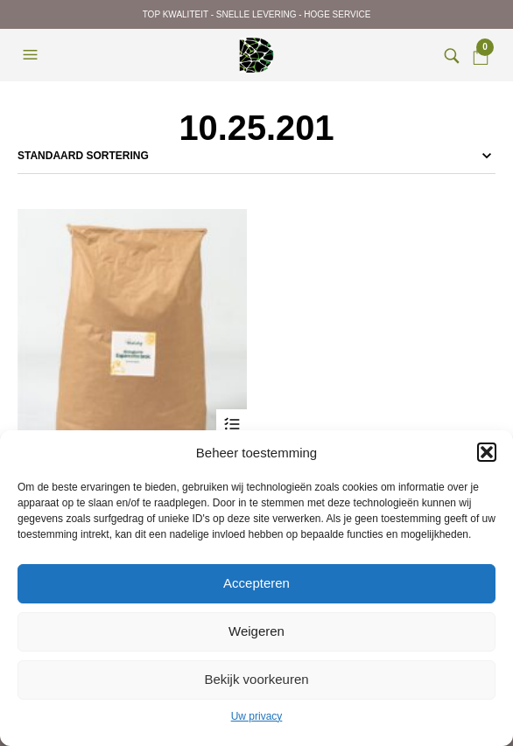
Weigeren (256, 631)
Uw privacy (257, 716)
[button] (486, 452)
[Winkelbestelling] (256, 156)
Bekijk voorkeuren (256, 679)
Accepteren (256, 582)
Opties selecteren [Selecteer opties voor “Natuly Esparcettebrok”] (231, 424)
